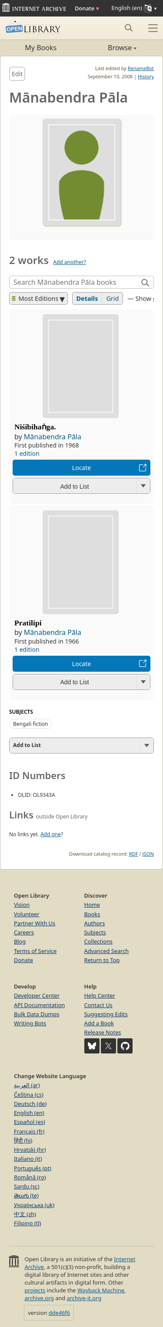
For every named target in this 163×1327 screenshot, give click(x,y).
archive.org (38, 1298)
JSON (148, 853)
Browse (109, 47)
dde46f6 (59, 1313)
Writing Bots (30, 1023)
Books (92, 914)
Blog (20, 941)
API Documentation (39, 1005)
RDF (133, 853)
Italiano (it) (28, 1159)
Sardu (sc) (26, 1186)
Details (87, 298)
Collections (98, 941)
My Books (41, 47)
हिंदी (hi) (23, 1140)
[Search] (74, 282)
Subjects (95, 932)
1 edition (27, 453)
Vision (22, 904)
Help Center (100, 995)
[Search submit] (128, 28)
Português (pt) (32, 1168)
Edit (17, 74)
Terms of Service (35, 951)
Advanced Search (106, 951)
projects (34, 1290)
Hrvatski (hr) (30, 1149)
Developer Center (37, 995)
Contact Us (98, 1005)
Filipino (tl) (27, 1223)
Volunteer (27, 914)
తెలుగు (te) (26, 1195)
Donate (87, 8)
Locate (81, 468)
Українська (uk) (34, 1205)
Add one (50, 834)
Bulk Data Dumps (37, 1014)
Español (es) (29, 1122)
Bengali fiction (30, 724)
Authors (94, 923)
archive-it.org (84, 1298)
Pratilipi (28, 622)
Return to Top (102, 960)
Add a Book (99, 1023)
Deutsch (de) (30, 1104)
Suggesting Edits (106, 1014)
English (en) (29, 1113)
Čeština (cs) (28, 1094)
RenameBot (141, 68)
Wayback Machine (100, 1290)
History (146, 76)
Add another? (69, 262)
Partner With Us (34, 923)
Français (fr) (29, 1131)
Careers (24, 932)
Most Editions (35, 298)
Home (92, 904)
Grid (112, 298)
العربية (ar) (27, 1085)
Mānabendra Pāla (52, 436)
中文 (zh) (25, 1214)
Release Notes (102, 1032)
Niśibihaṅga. (35, 426)
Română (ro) (30, 1177)
